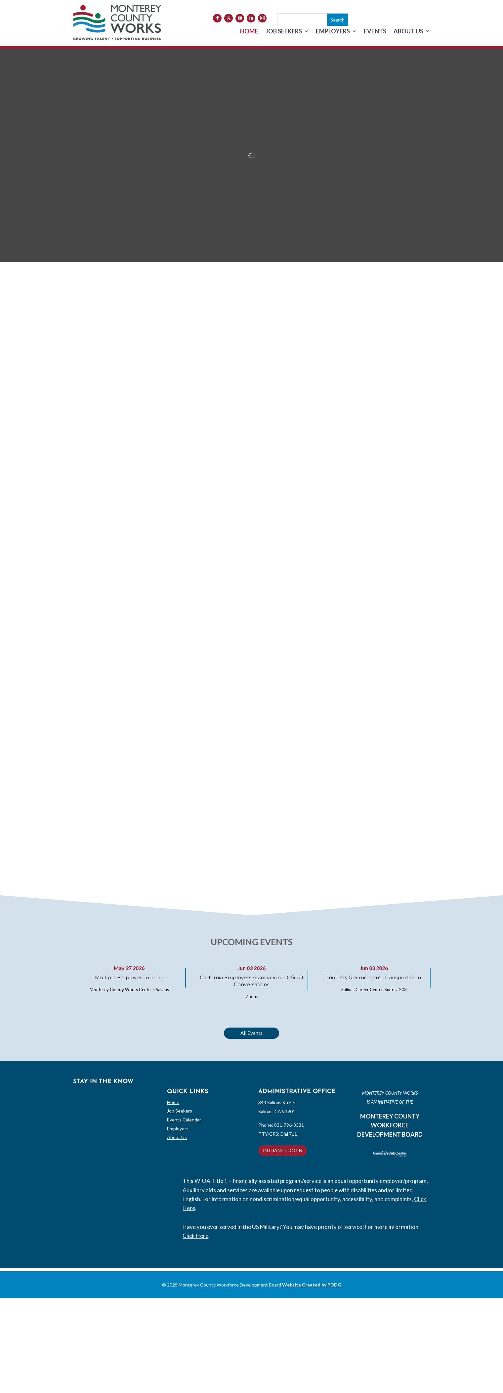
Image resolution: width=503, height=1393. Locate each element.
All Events (251, 1033)
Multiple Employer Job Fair (129, 977)
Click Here (195, 1235)
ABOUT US (408, 32)
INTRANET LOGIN (282, 1150)
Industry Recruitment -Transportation (374, 977)
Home (173, 1102)
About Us (177, 1137)
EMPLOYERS (333, 32)
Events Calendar (184, 1119)
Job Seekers (179, 1111)
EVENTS (375, 32)
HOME (249, 32)
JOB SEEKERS (284, 32)
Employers (178, 1128)
